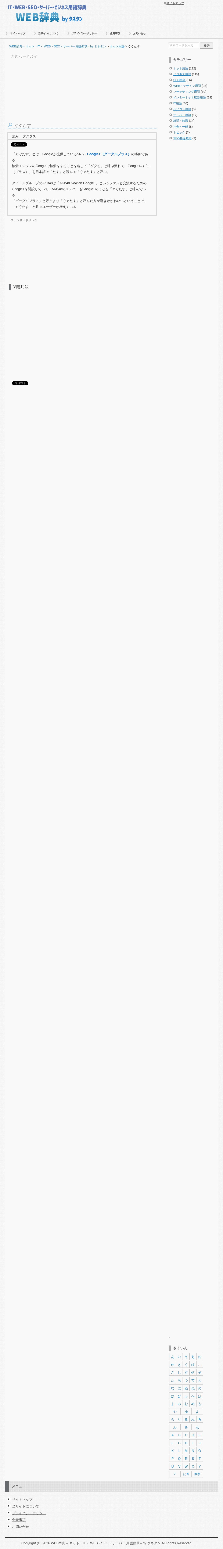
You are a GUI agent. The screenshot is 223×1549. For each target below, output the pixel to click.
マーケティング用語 (186, 91)
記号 (186, 1474)
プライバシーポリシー (84, 33)
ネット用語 (180, 68)
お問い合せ (139, 33)
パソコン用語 (182, 109)
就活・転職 (180, 120)
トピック (179, 132)
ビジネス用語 (182, 74)
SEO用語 (179, 80)
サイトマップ (17, 33)
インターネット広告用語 (189, 97)
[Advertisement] (193, 217)
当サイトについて (48, 33)
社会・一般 (180, 126)
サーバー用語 (182, 115)
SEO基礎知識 (182, 138)
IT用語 (177, 103)
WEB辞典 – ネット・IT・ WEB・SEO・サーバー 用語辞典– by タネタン (47, 13)
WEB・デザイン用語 (187, 85)
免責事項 (115, 33)
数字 (197, 1474)
